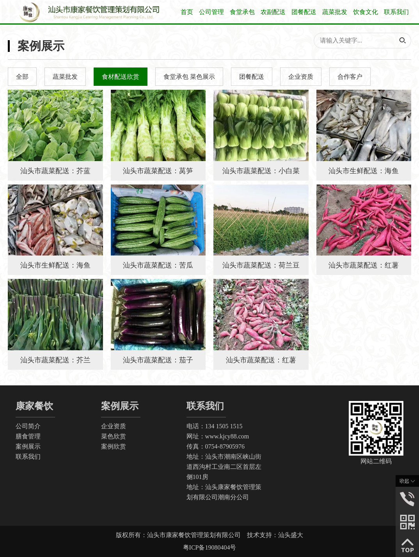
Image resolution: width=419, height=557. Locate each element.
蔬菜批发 (334, 12)
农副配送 (273, 12)
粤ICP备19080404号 (209, 547)
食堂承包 (242, 12)
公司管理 (211, 12)
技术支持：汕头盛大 (275, 535)
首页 (187, 12)
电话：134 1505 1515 (214, 426)
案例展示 (28, 446)
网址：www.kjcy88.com (217, 436)
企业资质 (113, 426)
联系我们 (396, 12)
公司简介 (28, 426)
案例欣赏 (113, 446)
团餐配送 (303, 12)
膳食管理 (28, 436)
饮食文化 (365, 12)
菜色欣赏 (113, 436)
